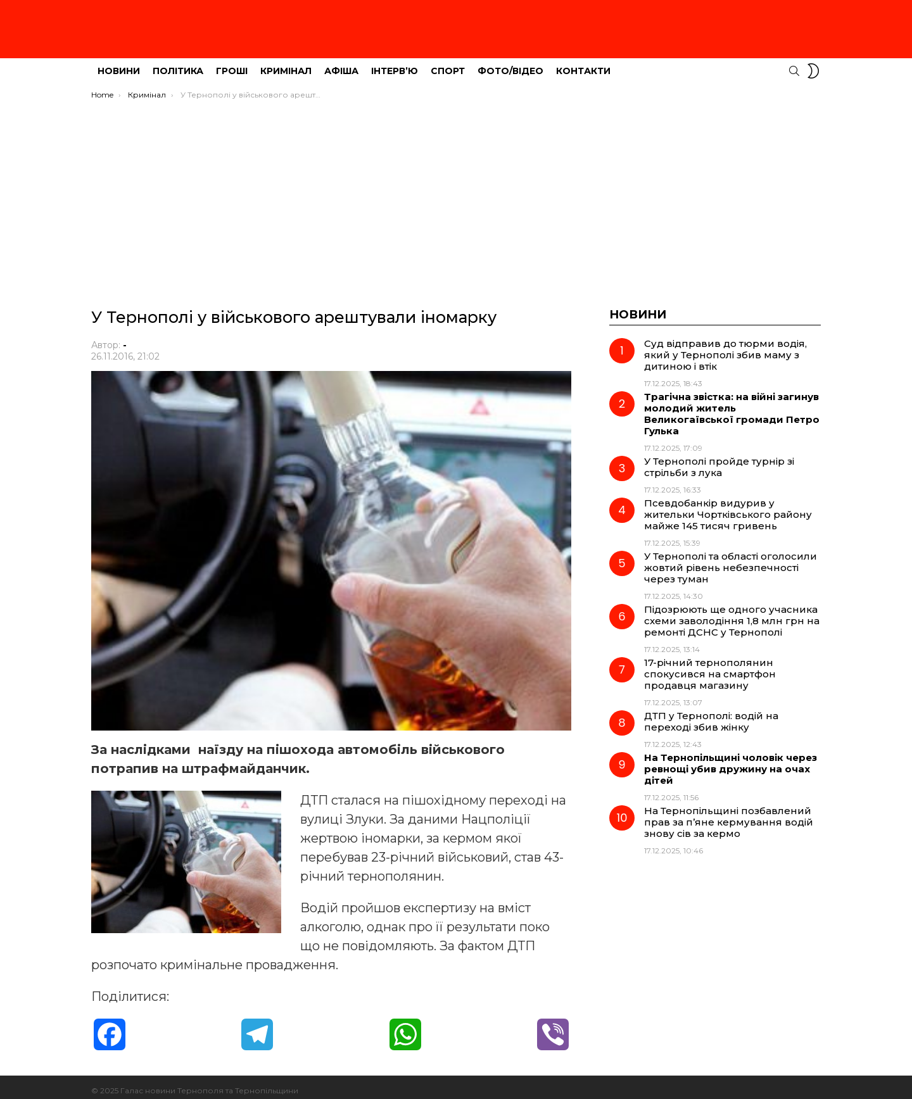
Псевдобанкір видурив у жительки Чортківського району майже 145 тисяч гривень (728, 507)
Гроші (232, 64)
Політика (178, 64)
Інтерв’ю (394, 64)
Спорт (448, 64)
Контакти (583, 64)
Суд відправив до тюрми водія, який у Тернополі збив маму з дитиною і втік (725, 347)
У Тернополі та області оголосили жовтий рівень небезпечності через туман (730, 560)
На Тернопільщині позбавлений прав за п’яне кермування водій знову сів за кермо (728, 815)
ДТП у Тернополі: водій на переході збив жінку (711, 714)
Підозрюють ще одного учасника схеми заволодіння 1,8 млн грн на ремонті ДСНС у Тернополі (732, 613)
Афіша (341, 64)
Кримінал (286, 64)
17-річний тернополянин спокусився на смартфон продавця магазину (710, 667)
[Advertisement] (456, 188)
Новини (119, 64)
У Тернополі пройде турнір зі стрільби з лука (719, 460)
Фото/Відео (510, 64)
